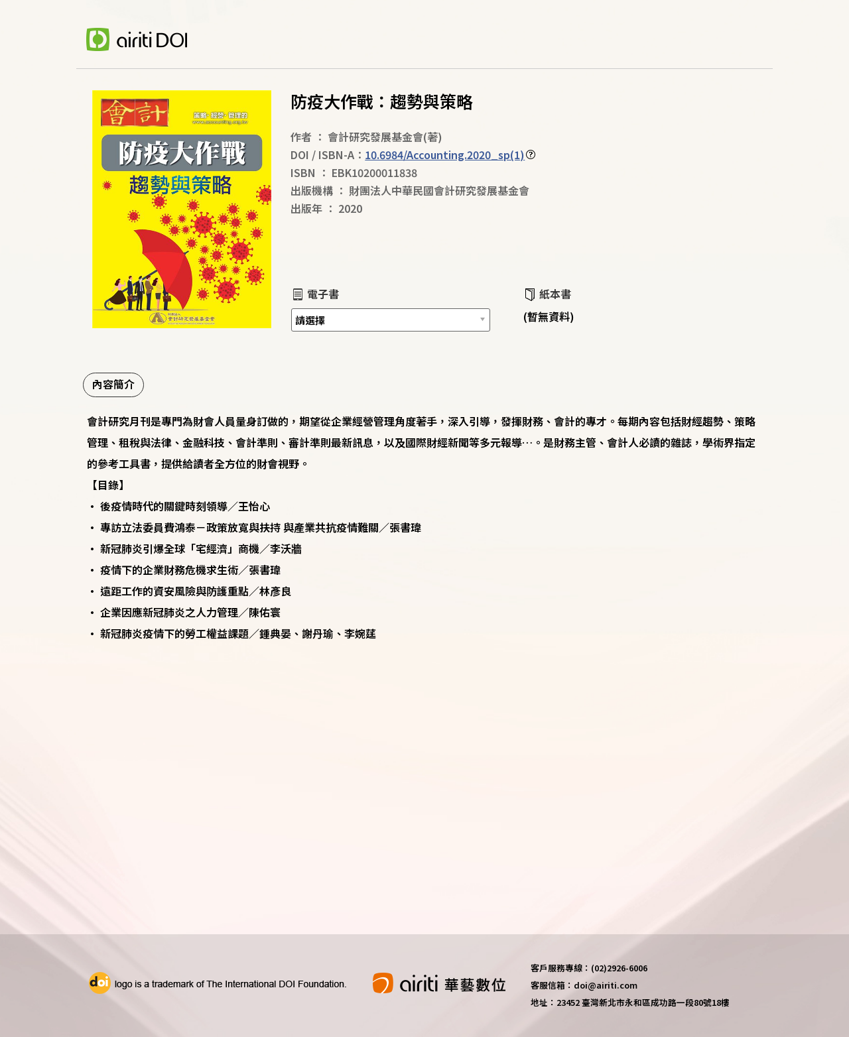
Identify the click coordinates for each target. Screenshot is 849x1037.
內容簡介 (113, 384)
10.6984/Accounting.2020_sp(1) (445, 154)
